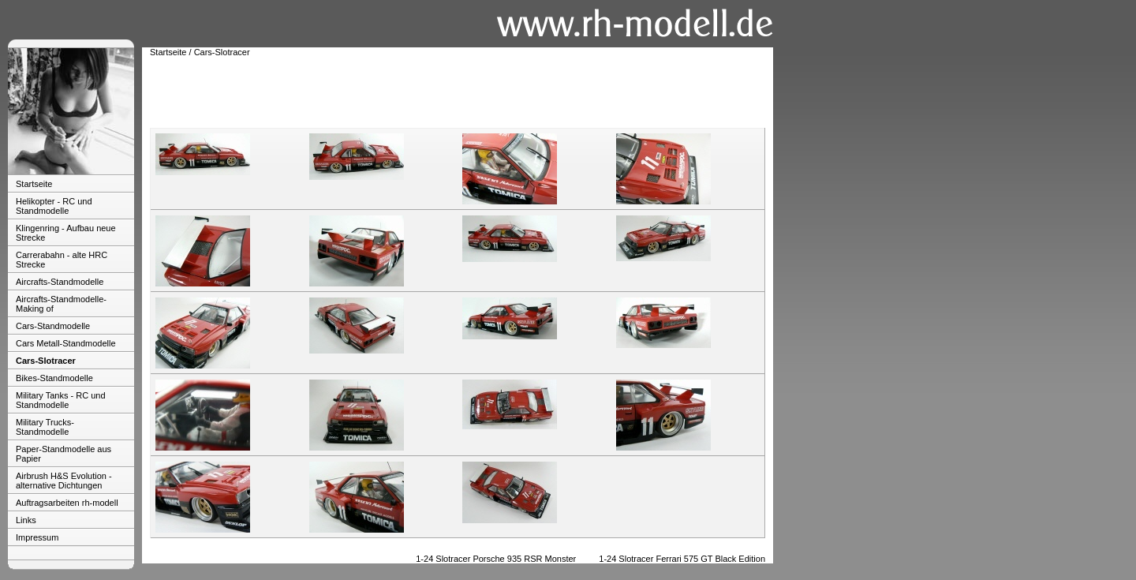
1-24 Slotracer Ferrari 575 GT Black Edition (682, 558)
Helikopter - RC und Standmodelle (54, 205)
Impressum (37, 537)
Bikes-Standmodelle (54, 378)
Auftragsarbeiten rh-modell (67, 502)
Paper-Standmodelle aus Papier (63, 453)
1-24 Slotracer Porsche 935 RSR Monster (496, 558)
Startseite (34, 184)
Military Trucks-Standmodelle (45, 426)
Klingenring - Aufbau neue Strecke (66, 232)
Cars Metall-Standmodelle (66, 343)
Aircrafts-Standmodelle (59, 281)
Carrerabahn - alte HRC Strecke (61, 259)
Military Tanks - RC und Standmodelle (61, 400)
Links (26, 520)
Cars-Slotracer (46, 360)
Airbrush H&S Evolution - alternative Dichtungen (64, 480)
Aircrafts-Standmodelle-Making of (61, 303)
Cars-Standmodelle (53, 326)
